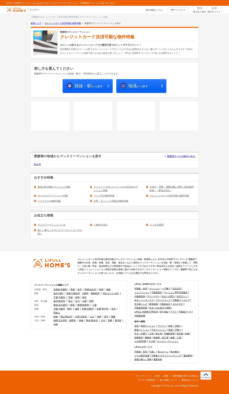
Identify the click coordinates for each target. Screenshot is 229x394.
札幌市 (64, 289)
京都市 (90, 309)
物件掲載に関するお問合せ (186, 376)
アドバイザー (153, 296)
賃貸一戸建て (174, 326)
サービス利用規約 (146, 380)
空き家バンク (140, 304)
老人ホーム (163, 352)
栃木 (84, 297)
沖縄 (55, 324)
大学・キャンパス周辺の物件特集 (111, 201)
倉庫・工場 (175, 337)
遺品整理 (187, 355)
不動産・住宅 (140, 288)
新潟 (55, 301)
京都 (84, 309)
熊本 (88, 320)
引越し (152, 352)
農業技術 (158, 359)
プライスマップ (163, 300)
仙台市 (92, 289)
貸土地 (158, 333)
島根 (55, 316)
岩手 (79, 289)
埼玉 (105, 293)
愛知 (55, 305)
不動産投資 (139, 296)
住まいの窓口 (168, 296)
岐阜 (72, 305)
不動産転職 (139, 316)
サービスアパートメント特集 (53, 195)
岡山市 (68, 316)
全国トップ (35, 23)
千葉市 (62, 297)
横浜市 (77, 293)
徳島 (99, 316)
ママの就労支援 (141, 355)
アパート (162, 326)
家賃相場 (153, 304)
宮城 (86, 289)
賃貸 (136, 326)
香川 (106, 316)
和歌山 (56, 313)
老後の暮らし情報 (143, 359)
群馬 (77, 297)
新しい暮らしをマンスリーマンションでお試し (60, 232)
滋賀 (77, 309)
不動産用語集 (140, 308)
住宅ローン (182, 296)
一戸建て (166, 288)
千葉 (55, 297)
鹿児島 (118, 320)
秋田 (101, 289)
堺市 (69, 309)
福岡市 (72, 320)
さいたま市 (113, 293)
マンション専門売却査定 (176, 292)
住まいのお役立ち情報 (160, 308)
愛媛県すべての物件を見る (181, 156)
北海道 (56, 289)
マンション (154, 288)
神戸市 (105, 309)
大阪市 (62, 309)
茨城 (70, 297)
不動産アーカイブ (181, 300)
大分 (103, 320)
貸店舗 (180, 333)
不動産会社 (165, 304)
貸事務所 (138, 337)
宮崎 (110, 320)
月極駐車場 (169, 333)
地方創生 (174, 352)
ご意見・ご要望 (160, 376)
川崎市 (85, 293)
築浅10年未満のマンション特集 (54, 187)
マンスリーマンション (167, 341)
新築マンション (141, 330)
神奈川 (69, 293)
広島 (77, 316)
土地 (151, 333)
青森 (72, 289)
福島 (108, 289)
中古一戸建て (140, 333)
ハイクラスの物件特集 (49, 201)
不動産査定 (156, 292)
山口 (92, 316)
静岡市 (85, 305)
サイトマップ (142, 376)
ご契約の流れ (101, 224)
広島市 (83, 316)
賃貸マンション (148, 326)
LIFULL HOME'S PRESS (146, 312)
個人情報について (168, 380)
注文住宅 (176, 288)
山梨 (84, 301)
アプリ (173, 312)
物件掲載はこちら (154, 10)
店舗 (187, 333)
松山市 (37, 164)
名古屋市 (63, 305)
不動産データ (185, 312)
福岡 (55, 320)
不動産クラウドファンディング (166, 355)
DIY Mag (164, 312)
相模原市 (95, 293)
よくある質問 (157, 224)
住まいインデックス (144, 300)
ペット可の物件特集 (104, 195)
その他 (151, 341)
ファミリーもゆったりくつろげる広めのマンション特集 (116, 189)
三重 (94, 305)
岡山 (62, 316)
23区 (61, 293)
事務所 (148, 337)
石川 (77, 301)
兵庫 (99, 309)
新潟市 (62, 301)
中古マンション (158, 330)
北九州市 (63, 320)
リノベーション (141, 292)
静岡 (79, 305)
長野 (91, 301)
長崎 (81, 320)
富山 (70, 301)
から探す (88, 85)
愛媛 (113, 316)
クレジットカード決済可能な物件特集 (63, 23)
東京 (55, 293)
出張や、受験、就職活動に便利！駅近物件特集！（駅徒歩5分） (172, 189)
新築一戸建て (174, 330)
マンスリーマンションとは (51, 224)
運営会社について (190, 380)
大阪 (55, 309)
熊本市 (94, 320)
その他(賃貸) (140, 341)
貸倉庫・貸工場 (160, 337)
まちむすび (177, 304)
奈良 (113, 309)
